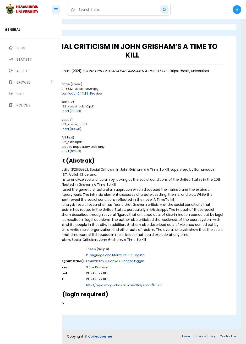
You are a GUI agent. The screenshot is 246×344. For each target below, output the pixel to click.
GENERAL (12, 29)
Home (185, 337)
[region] (31, 181)
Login (82, 27)
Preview (135, 93)
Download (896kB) (106, 129)
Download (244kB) (113, 93)
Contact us (228, 337)
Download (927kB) (106, 151)
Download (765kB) (106, 111)
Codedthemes (100, 336)
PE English (176, 270)
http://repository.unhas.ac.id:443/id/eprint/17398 (162, 300)
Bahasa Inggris (172, 276)
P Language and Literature (145, 270)
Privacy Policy (205, 337)
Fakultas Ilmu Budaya (141, 276)
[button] (237, 9)
